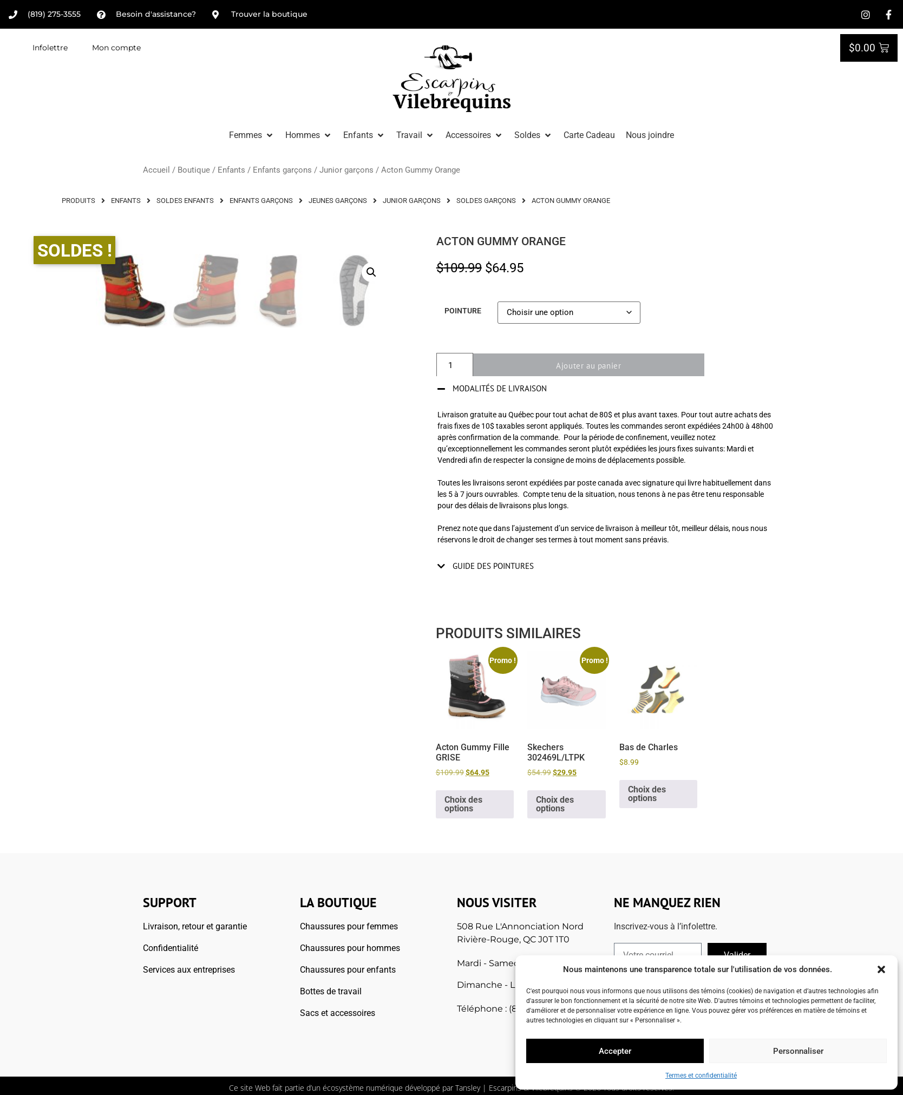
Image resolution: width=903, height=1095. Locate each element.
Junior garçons (346, 170)
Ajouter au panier (594, 365)
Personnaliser (798, 1051)
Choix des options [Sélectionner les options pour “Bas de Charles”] (647, 793)
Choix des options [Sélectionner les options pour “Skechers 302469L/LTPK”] (555, 804)
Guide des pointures (493, 566)
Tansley (467, 1088)
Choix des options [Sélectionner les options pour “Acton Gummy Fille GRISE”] (463, 804)
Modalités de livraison (500, 388)
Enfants (231, 170)
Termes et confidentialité (701, 1075)
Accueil (156, 170)
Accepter (615, 1051)
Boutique (194, 170)
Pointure (462, 311)
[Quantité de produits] (454, 365)
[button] (881, 969)
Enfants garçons (282, 170)
